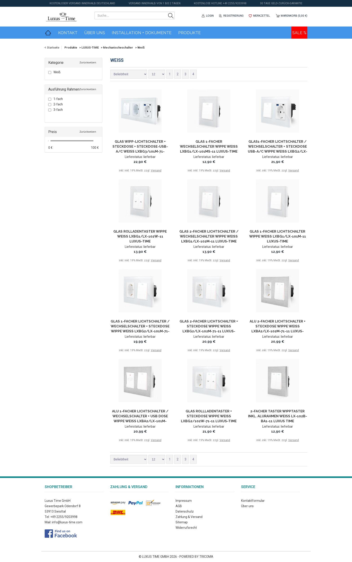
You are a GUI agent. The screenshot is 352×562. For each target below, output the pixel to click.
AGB (179, 506)
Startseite (53, 47)
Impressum (184, 500)
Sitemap (182, 522)
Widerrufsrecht (186, 527)
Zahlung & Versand (189, 517)
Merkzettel (261, 15)
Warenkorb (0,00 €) (294, 15)
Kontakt (67, 32)
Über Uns (94, 32)
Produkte (189, 32)
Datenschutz (185, 511)
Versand (156, 170)
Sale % (299, 32)
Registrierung (233, 15)
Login (210, 15)
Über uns (247, 506)
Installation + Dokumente (142, 32)
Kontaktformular (253, 500)
